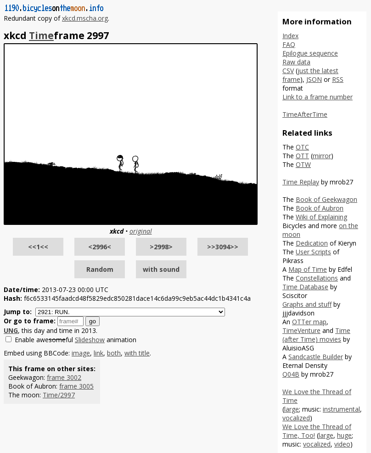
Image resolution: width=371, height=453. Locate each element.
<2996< (99, 246)
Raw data (296, 61)
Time (41, 35)
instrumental (341, 409)
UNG (11, 330)
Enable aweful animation (75, 339)
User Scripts (313, 251)
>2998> (161, 246)
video (342, 444)
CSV (288, 70)
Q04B (290, 374)
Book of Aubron (319, 208)
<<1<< (38, 246)
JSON (314, 79)
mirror (322, 155)
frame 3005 (76, 386)
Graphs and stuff (307, 304)
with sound (161, 269)
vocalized (296, 417)
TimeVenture (301, 330)
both (114, 353)
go (92, 321)
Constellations (317, 278)
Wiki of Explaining (321, 216)
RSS (337, 79)
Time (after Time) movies (316, 335)
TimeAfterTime (304, 114)
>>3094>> (222, 246)
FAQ (288, 44)
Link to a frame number (317, 96)
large (291, 409)
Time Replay (300, 182)
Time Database (305, 286)
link (98, 353)
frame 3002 (64, 377)
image (81, 353)
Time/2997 (59, 394)
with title (137, 353)
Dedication (312, 243)
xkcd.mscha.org (85, 18)
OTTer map (309, 321)
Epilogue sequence (310, 53)
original (140, 231)
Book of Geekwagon (326, 199)
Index (290, 35)
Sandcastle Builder (315, 356)
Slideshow (90, 339)
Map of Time (307, 269)
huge (344, 435)
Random (99, 269)
